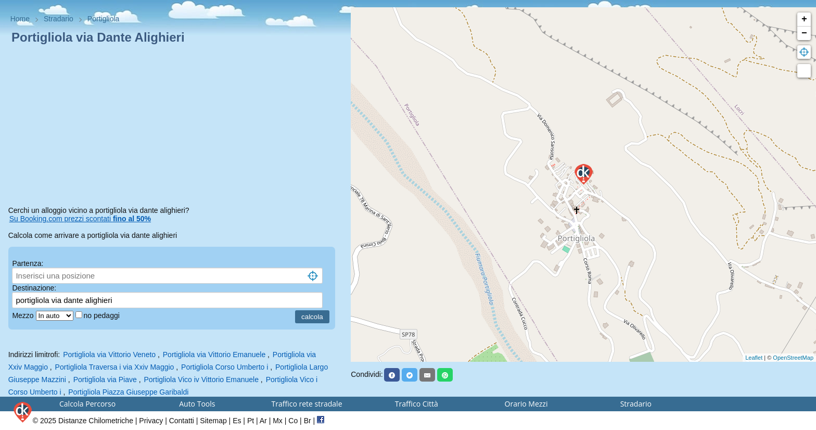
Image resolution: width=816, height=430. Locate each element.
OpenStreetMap (793, 358)
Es (237, 420)
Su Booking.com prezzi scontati (80, 218)
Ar (263, 420)
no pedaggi (103, 315)
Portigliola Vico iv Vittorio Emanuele (201, 379)
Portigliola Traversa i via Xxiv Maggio (114, 367)
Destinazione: (34, 288)
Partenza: (27, 263)
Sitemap (213, 420)
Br (307, 420)
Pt (250, 420)
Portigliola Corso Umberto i (224, 367)
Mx (278, 420)
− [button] (804, 33)
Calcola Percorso (87, 404)
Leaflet (753, 358)
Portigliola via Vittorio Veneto (109, 354)
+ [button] (804, 19)
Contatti (181, 420)
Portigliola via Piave (105, 379)
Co (293, 420)
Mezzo (23, 315)
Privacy (151, 420)
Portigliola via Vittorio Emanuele (214, 354)
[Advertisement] (175, 127)
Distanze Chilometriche (95, 420)
